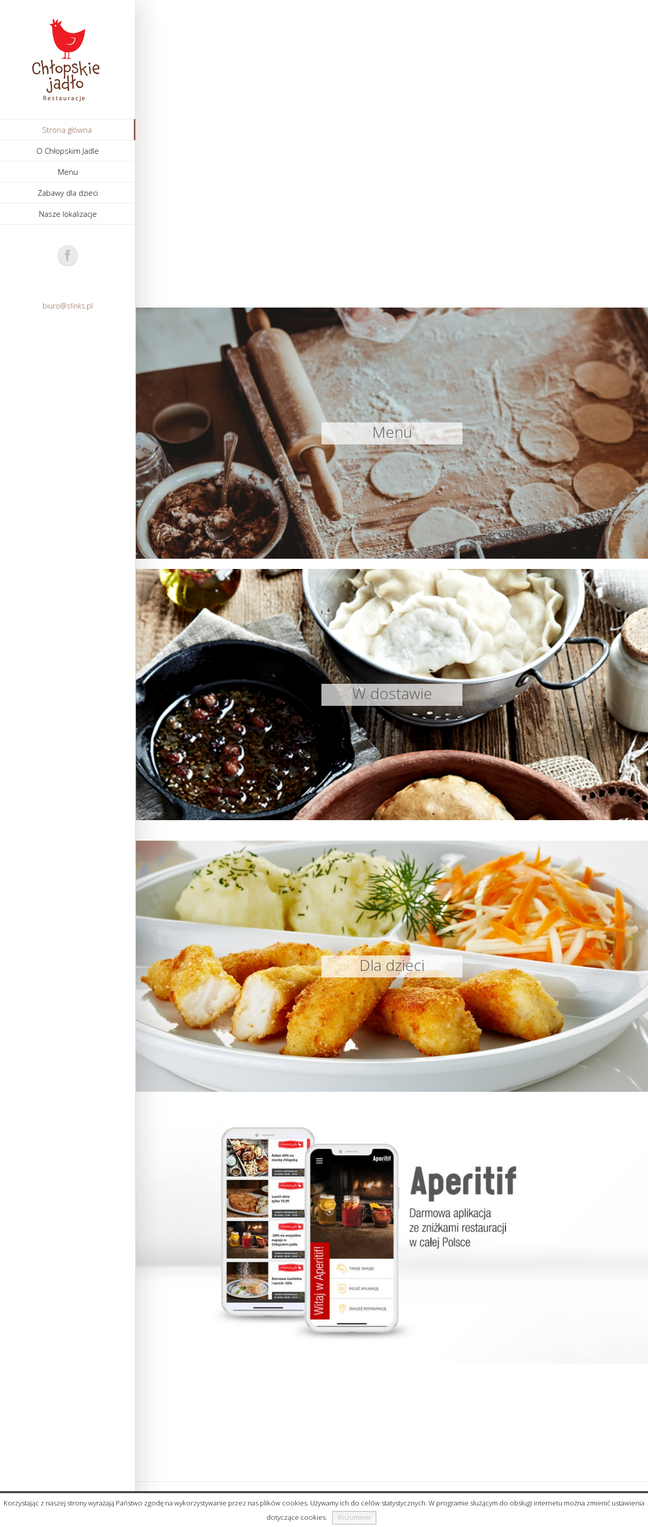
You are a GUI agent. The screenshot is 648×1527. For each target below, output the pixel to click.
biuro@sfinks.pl (68, 306)
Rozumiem (354, 1517)
